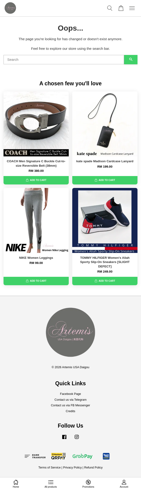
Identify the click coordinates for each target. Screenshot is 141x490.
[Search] (64, 59)
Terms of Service (49, 467)
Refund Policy (93, 467)
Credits (70, 411)
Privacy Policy (72, 467)
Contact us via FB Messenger (70, 405)
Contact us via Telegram (70, 399)
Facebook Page (70, 394)
